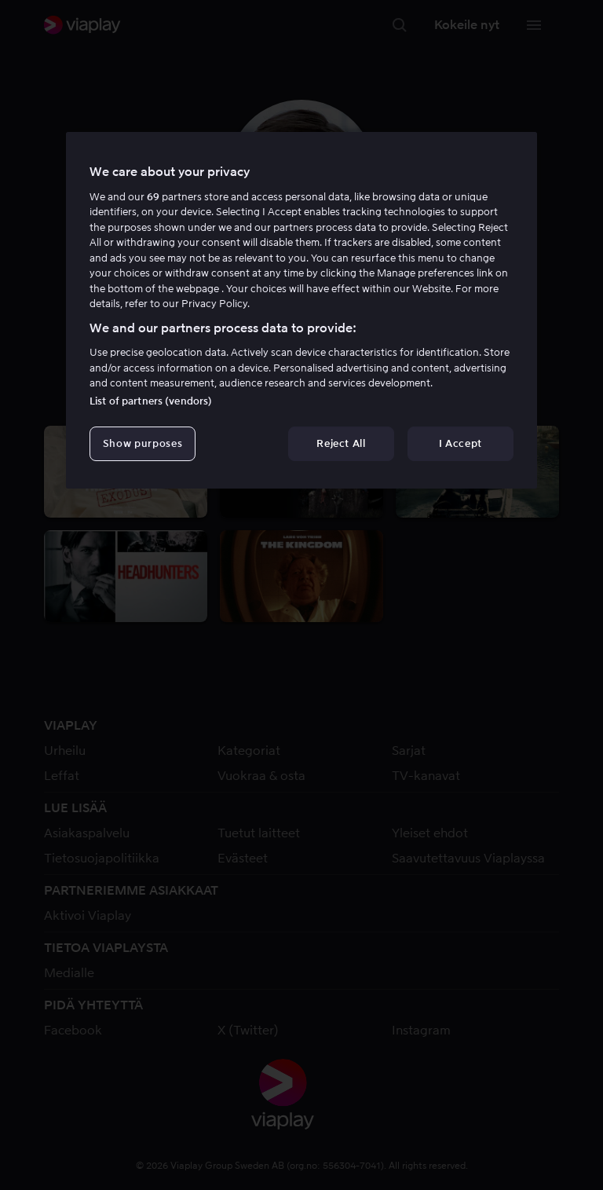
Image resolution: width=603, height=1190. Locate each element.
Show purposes (142, 443)
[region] (301, 310)
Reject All (341, 443)
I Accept (460, 443)
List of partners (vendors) (151, 401)
